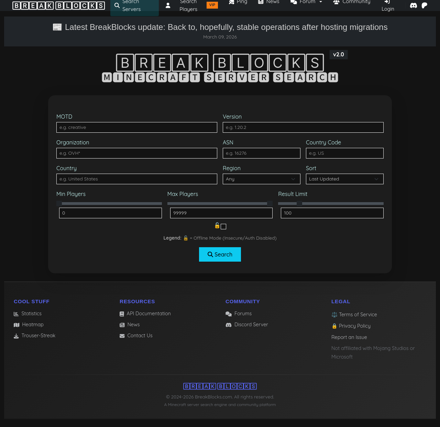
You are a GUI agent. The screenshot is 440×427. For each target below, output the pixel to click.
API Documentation (145, 313)
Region (232, 168)
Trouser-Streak (34, 335)
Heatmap (29, 324)
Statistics (28, 313)
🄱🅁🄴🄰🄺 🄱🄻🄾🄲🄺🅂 (58, 5)
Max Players (182, 193)
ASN (228, 142)
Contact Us (136, 335)
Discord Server (247, 324)
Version (232, 116)
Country (66, 168)
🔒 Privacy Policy (351, 326)
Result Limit (292, 193)
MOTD (64, 116)
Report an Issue (349, 337)
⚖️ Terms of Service (354, 314)
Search (220, 254)
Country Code (323, 142)
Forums (239, 313)
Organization (72, 142)
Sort (311, 168)
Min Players (71, 193)
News (130, 324)
